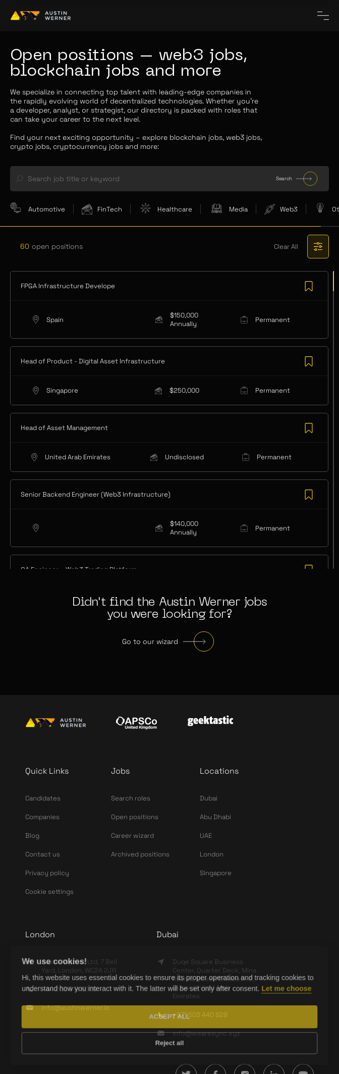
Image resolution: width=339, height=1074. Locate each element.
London (211, 854)
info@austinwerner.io (75, 1007)
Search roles (130, 798)
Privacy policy (47, 873)
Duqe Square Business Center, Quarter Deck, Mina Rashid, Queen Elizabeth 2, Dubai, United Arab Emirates (214, 978)
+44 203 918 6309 (69, 989)
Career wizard (132, 835)
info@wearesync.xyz (206, 1033)
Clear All (286, 246)
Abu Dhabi (215, 817)
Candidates (43, 798)
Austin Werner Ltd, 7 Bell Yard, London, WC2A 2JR (79, 966)
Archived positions (140, 854)
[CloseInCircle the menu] (323, 15)
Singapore (216, 873)
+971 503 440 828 (200, 1014)
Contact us (42, 854)
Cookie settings (49, 891)
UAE (206, 835)
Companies (42, 817)
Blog (32, 835)
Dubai (208, 798)
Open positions (134, 817)
